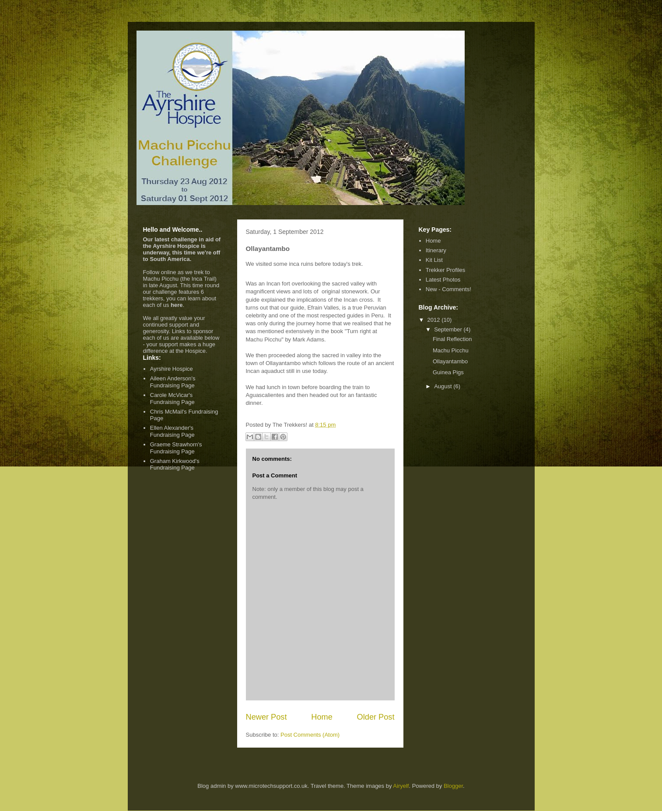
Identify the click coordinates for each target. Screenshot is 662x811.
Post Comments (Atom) (310, 734)
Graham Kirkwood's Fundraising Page (175, 464)
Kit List (434, 260)
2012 (434, 320)
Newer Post (266, 717)
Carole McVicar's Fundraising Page (172, 398)
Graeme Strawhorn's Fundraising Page (176, 448)
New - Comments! (448, 289)
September (448, 329)
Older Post (376, 717)
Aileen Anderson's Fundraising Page (173, 382)
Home (322, 717)
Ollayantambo (450, 361)
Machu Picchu (451, 350)
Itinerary (436, 250)
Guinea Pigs (448, 372)
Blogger (453, 786)
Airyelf (401, 786)
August (443, 386)
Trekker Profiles (446, 270)
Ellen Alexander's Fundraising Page (172, 431)
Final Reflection (452, 339)
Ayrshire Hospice (171, 368)
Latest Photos (443, 279)
